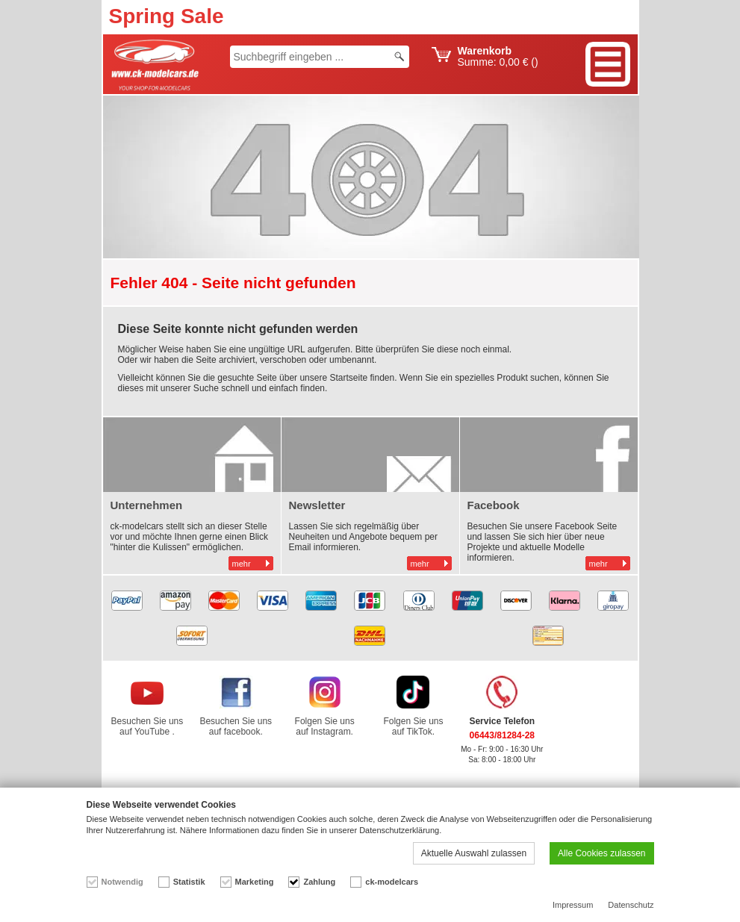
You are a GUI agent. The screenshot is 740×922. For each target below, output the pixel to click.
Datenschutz (630, 904)
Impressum (573, 904)
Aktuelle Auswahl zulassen (473, 853)
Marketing (254, 881)
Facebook (493, 505)
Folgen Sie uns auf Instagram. (325, 726)
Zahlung (319, 881)
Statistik (189, 881)
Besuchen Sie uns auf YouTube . (147, 726)
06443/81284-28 (502, 735)
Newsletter (317, 505)
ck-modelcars (391, 881)
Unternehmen (147, 505)
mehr (241, 563)
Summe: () (498, 57)
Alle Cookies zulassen (601, 853)
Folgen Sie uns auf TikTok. (413, 726)
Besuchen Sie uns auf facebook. (235, 726)
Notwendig (122, 881)
